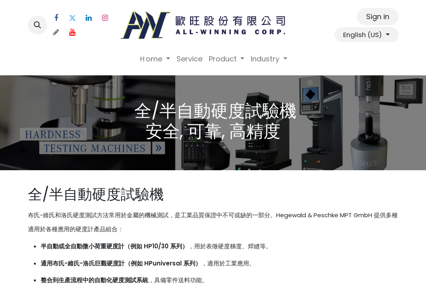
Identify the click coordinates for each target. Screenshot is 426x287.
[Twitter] (72, 18)
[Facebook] (56, 18)
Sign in (377, 17)
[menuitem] (154, 58)
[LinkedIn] (89, 18)
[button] (37, 25)
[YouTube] (72, 32)
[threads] (56, 32)
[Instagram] (105, 18)
